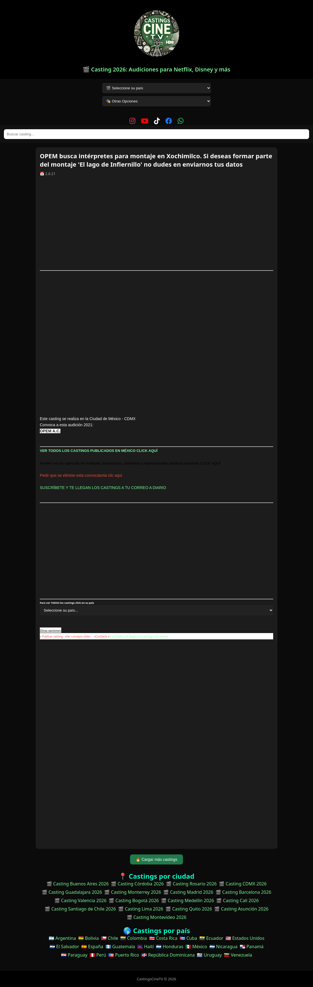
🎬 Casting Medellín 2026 (187, 900)
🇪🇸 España (92, 946)
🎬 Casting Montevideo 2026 (157, 917)
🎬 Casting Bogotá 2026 (134, 900)
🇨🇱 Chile (109, 938)
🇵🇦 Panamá (252, 946)
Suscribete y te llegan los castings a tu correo (138, 636)
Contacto (101, 636)
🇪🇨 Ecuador (211, 938)
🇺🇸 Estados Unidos (245, 938)
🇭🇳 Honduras (169, 946)
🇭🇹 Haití (145, 946)
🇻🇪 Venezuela (238, 955)
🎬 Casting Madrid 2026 (188, 892)
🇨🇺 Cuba (188, 938)
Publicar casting (52, 636)
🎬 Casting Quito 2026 (188, 909)
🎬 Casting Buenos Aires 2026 (78, 884)
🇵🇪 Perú (98, 955)
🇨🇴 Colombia (133, 938)
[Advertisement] (156, 225)
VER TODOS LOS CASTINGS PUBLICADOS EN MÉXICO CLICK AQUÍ (99, 451)
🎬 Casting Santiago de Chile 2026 (80, 909)
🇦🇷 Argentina (62, 938)
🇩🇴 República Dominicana (168, 955)
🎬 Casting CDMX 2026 (242, 884)
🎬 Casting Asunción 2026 (241, 909)
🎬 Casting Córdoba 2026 (137, 884)
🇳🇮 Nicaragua (223, 946)
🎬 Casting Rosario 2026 (191, 884)
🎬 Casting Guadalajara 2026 (72, 892)
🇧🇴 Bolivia (88, 938)
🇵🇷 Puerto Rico (123, 955)
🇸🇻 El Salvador (64, 946)
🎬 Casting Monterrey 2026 (132, 892)
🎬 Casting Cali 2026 (237, 900)
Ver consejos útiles (78, 636)
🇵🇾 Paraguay (74, 955)
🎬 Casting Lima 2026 (140, 909)
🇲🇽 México (196, 946)
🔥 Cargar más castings (156, 859)
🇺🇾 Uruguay (209, 955)
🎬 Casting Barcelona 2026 (244, 892)
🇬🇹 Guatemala (120, 946)
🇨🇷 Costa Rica (163, 938)
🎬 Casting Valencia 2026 (80, 900)
